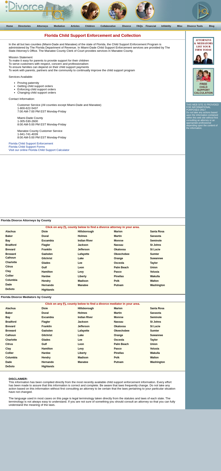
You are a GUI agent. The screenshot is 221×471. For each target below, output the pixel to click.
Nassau (118, 244)
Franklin (47, 249)
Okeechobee (121, 254)
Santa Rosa (157, 231)
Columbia (11, 280)
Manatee (83, 285)
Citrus (9, 266)
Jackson (83, 244)
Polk (116, 280)
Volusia (154, 271)
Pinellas (119, 276)
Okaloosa (120, 249)
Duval (45, 236)
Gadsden (47, 254)
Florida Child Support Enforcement (31, 143)
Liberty (82, 276)
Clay (8, 271)
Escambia (48, 240)
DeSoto (10, 289)
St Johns (155, 244)
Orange (118, 258)
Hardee (46, 276)
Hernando (48, 285)
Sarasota (155, 236)
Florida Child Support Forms (27, 146)
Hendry (46, 280)
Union (153, 267)
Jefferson (83, 249)
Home (9, 26)
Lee (80, 262)
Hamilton (47, 271)
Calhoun (10, 257)
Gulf (44, 267)
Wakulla (155, 276)
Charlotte (11, 262)
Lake (81, 258)
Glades (46, 262)
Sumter (154, 254)
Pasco (118, 271)
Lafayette (83, 254)
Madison (83, 280)
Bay (7, 240)
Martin (118, 236)
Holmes (82, 236)
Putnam (119, 285)
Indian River (85, 240)
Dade (8, 284)
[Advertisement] (92, 186)
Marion (118, 231)
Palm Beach (121, 267)
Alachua (10, 231)
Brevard (10, 249)
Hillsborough (86, 231)
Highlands (48, 289)
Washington (157, 285)
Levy (81, 271)
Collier (9, 275)
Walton (154, 280)
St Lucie (155, 249)
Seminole (156, 240)
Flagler (46, 244)
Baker (9, 236)
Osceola (119, 262)
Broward (10, 254)
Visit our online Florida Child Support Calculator (39, 150)
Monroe (118, 240)
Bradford (10, 244)
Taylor (154, 262)
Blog (211, 26)
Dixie (45, 231)
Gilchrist (47, 258)
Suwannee (156, 258)
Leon (81, 267)
